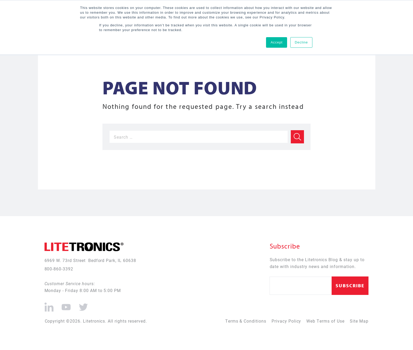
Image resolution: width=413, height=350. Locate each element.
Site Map (359, 321)
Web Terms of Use (325, 321)
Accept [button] (277, 42)
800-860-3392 (59, 268)
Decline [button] (301, 42)
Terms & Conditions (245, 321)
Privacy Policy (286, 321)
